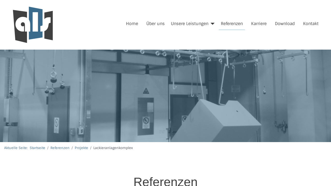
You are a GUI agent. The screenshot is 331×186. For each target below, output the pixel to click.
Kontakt (311, 23)
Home (132, 23)
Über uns (155, 23)
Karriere (259, 23)
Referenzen (232, 23)
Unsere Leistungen (189, 23)
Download (285, 23)
